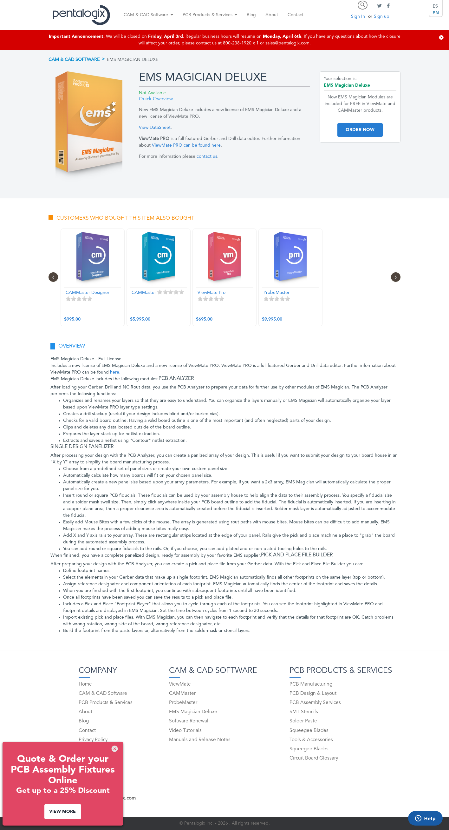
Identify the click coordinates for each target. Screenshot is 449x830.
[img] (441, 37)
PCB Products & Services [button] (208, 15)
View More (62, 811)
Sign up (381, 16)
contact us (207, 156)
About (271, 15)
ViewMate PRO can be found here (186, 145)
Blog (251, 15)
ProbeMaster (183, 702)
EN (436, 13)
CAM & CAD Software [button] (146, 15)
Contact (295, 15)
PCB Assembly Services (315, 702)
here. (115, 372)
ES (435, 6)
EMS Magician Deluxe (193, 711)
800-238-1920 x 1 (241, 43)
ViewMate (180, 684)
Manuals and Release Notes (200, 739)
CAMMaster (182, 693)
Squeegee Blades (309, 730)
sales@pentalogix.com (287, 43)
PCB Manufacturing (311, 684)
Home (85, 684)
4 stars (84, 298)
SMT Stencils (304, 711)
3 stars (78, 298)
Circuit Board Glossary (314, 758)
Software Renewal (188, 721)
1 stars (68, 298)
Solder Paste (303, 721)
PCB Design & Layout (313, 693)
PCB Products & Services (106, 702)
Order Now (360, 130)
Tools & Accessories (311, 739)
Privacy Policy (93, 739)
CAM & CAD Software (74, 59)
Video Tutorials (185, 730)
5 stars (89, 298)
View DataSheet (155, 127)
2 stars (73, 298)
